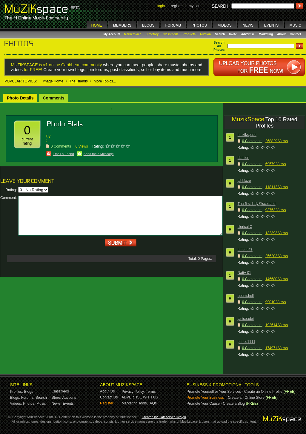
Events (68, 403)
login (161, 6)
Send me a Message (99, 154)
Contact (295, 34)
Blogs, (15, 397)
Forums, (27, 397)
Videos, (16, 403)
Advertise (248, 34)
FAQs (152, 403)
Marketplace (133, 34)
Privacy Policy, (133, 391)
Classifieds (171, 34)
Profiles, (16, 391)
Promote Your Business (205, 397)
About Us (107, 391)
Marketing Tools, (135, 403)
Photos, (29, 403)
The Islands (78, 81)
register (177, 6)
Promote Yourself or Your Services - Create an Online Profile (234, 391)
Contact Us (109, 397)
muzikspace (247, 135)
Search (220, 34)
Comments (53, 98)
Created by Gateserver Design (164, 417)
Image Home (53, 81)
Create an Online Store (246, 397)
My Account (112, 34)
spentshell (246, 296)
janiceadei (246, 319)
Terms (151, 391)
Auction (205, 34)
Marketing (266, 34)
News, (56, 403)
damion (243, 158)
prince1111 (246, 342)
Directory (152, 34)
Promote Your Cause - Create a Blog (216, 403)
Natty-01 (244, 273)
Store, (56, 397)
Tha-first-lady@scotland (257, 204)
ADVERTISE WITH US (140, 397)
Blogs (28, 391)
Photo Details (20, 98)
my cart (194, 6)
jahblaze (244, 181)
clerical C (245, 227)
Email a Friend (63, 154)
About (281, 34)
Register (106, 403)
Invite (233, 34)
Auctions (69, 397)
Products (189, 34)
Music (41, 403)
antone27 (245, 250)
